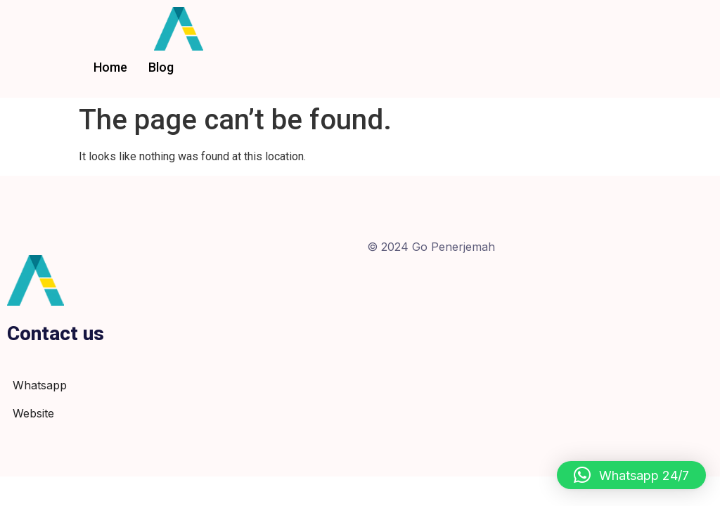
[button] (631, 475)
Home (110, 67)
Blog (161, 67)
